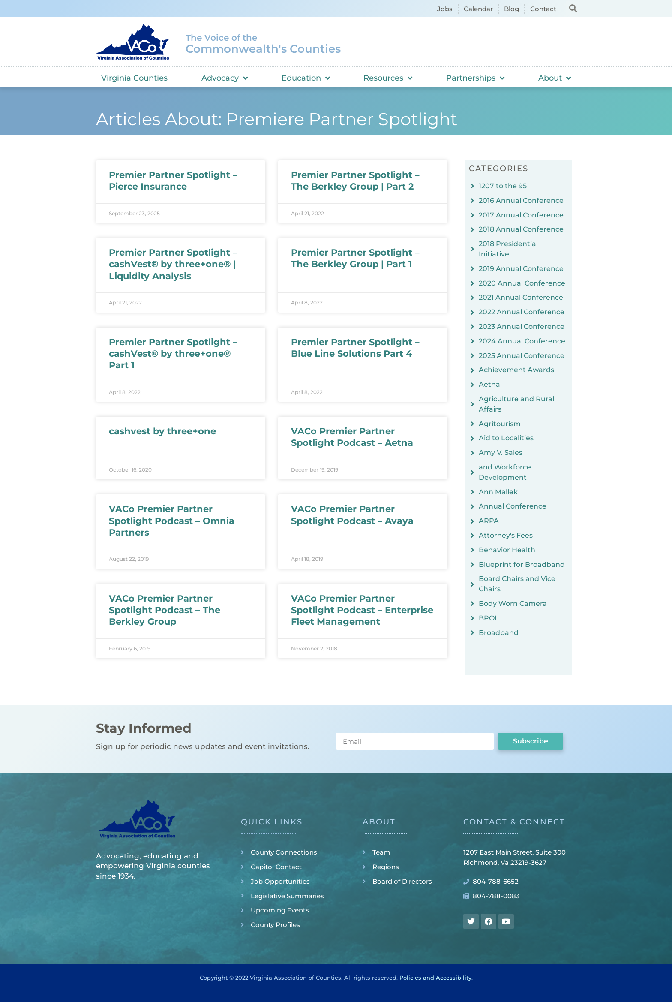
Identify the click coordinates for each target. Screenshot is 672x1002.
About (554, 78)
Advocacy (224, 78)
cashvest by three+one (162, 431)
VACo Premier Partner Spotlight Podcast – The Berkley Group (164, 610)
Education (306, 78)
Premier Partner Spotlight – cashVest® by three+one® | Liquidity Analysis (173, 264)
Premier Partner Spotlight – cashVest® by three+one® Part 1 (173, 354)
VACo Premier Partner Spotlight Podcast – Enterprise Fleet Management (362, 610)
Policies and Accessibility (435, 977)
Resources (387, 78)
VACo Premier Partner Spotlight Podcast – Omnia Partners (171, 520)
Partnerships (475, 78)
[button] (573, 8)
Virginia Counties (134, 78)
